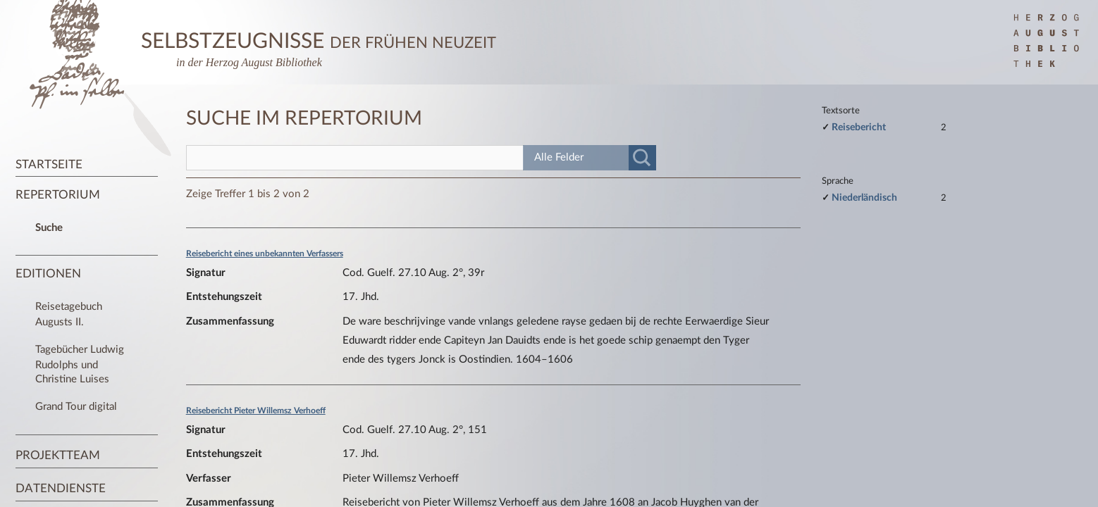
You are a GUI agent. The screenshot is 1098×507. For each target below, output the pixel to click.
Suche (49, 228)
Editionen (48, 274)
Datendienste (61, 488)
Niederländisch (864, 197)
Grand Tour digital (76, 406)
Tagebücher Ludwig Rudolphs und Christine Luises (79, 364)
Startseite (49, 164)
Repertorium (58, 195)
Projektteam (58, 455)
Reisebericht (859, 127)
